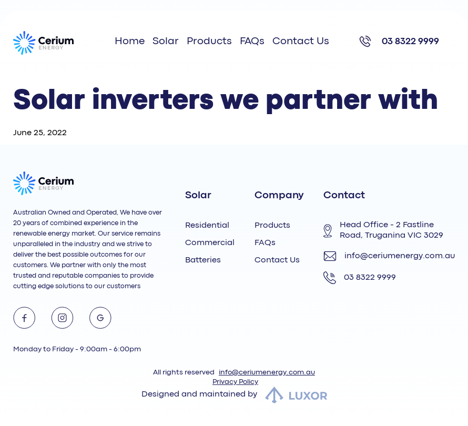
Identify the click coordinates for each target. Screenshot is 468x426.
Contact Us (300, 41)
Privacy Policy (235, 382)
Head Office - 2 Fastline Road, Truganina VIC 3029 (383, 230)
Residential (207, 225)
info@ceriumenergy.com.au (389, 256)
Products (209, 41)
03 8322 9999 (410, 42)
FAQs (252, 41)
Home (130, 41)
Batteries (203, 260)
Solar (165, 41)
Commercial (210, 243)
